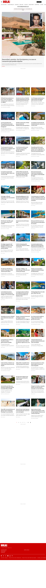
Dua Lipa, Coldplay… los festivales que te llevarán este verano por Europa (23, 270)
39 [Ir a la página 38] (28, 422)
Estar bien (31, 4)
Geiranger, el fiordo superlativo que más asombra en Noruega (8, 198)
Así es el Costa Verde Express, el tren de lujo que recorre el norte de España (22, 410)
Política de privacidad (29, 557)
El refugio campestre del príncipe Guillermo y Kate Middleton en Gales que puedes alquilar (7, 246)
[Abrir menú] (1, 1)
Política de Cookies (15, 557)
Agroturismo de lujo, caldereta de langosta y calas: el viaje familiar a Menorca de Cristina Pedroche (38, 411)
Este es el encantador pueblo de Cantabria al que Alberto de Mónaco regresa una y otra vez (23, 341)
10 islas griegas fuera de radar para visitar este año (38, 292)
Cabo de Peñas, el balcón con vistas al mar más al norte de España (7, 364)
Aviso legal (4, 557)
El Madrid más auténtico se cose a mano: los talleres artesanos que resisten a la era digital (7, 100)
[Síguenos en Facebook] (3, 555)
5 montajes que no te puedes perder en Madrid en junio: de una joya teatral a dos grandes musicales (38, 198)
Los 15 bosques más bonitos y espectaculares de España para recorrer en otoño (37, 99)
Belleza (21, 4)
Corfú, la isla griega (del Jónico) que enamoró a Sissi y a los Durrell (23, 245)
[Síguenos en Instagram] (1, 555)
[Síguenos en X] (5, 555)
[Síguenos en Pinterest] (12, 555)
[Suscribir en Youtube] (10, 555)
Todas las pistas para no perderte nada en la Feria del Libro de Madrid (37, 341)
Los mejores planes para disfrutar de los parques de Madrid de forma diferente (37, 245)
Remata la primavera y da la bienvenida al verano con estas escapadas (37, 364)
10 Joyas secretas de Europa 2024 (22, 221)
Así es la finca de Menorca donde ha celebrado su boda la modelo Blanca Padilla (7, 387)
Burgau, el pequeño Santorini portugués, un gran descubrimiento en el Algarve (23, 318)
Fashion (17, 4)
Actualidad (4, 4)
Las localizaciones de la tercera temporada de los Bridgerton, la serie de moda (7, 293)
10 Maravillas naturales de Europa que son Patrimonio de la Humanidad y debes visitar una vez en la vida (22, 173)
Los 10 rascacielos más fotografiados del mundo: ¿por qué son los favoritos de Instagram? (7, 124)
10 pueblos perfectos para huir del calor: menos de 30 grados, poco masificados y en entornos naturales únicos (38, 149)
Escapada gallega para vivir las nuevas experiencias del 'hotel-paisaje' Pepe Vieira (22, 198)
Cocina (26, 4)
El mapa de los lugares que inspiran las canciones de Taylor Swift (22, 378)
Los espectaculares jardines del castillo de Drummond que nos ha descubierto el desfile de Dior (22, 294)
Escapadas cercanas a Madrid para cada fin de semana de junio (7, 318)
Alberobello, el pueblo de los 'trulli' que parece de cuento (22, 363)
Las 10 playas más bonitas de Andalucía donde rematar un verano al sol (38, 124)
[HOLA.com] (23, 545)
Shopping (37, 4)
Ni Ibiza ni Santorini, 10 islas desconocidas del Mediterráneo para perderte (22, 124)
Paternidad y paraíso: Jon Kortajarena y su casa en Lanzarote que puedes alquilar (19, 60)
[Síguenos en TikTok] (8, 555)
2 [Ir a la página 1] (18, 422)
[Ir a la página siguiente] (30, 422)
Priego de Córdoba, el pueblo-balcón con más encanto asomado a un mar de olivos (38, 387)
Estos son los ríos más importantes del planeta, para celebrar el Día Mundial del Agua (37, 173)
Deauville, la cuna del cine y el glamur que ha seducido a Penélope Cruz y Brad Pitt (8, 410)
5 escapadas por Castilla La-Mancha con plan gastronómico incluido (7, 341)
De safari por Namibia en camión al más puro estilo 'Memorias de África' (7, 270)
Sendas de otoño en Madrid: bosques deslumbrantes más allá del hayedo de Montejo (22, 99)
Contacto (3, 552)
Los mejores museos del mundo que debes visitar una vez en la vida (7, 173)
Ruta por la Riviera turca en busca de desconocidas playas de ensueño (38, 222)
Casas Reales (11, 4)
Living (41, 4)
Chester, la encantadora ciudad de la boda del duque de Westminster (37, 270)
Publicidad (3, 551)
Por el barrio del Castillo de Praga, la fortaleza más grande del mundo (37, 318)
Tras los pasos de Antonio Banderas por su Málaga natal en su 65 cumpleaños (8, 148)
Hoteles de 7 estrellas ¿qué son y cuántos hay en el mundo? (7, 222)
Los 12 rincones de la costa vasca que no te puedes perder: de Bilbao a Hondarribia (22, 149)
